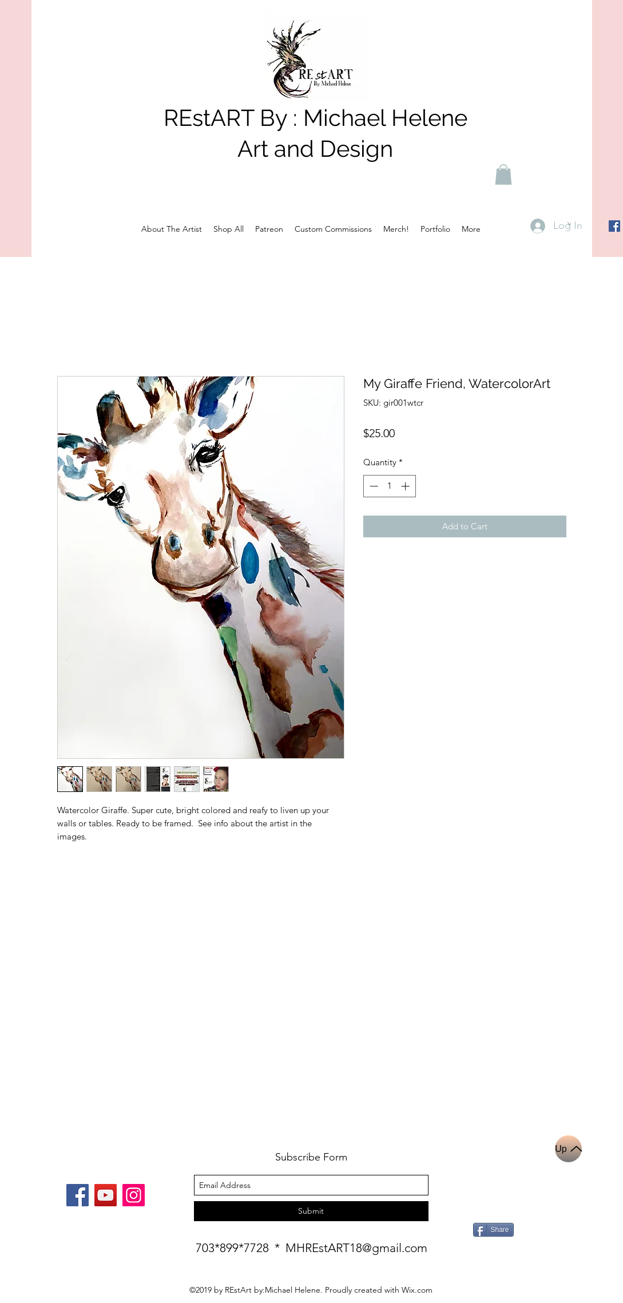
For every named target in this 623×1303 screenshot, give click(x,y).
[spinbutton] (389, 486)
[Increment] (406, 486)
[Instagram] (133, 1195)
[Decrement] (372, 486)
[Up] (568, 1148)
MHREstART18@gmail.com (356, 1248)
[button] (503, 174)
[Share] (493, 1230)
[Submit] (311, 1211)
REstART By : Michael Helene (315, 117)
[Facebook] (614, 226)
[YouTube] (105, 1195)
